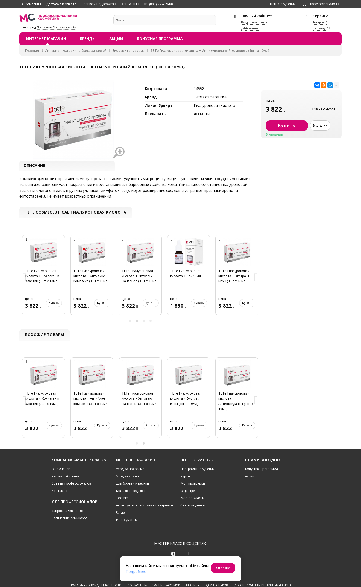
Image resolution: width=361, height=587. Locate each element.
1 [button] (130, 322)
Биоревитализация (128, 50)
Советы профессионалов (71, 484)
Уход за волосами (130, 470)
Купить (54, 303)
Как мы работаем (65, 477)
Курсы (185, 477)
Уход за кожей (94, 50)
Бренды (88, 38)
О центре (187, 491)
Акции (116, 38)
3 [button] (143, 322)
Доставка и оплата (61, 4)
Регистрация (258, 22)
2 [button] (136, 322)
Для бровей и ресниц (132, 484)
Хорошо (223, 568)
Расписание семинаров (70, 519)
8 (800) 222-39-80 (158, 4)
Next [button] (256, 279)
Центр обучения (283, 4)
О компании (31, 4)
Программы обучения (197, 470)
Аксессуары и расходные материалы (144, 506)
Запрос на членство (67, 512)
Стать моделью (192, 506)
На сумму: (320, 28)
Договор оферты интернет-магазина (262, 570)
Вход (244, 22)
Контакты (129, 4)
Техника (122, 499)
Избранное (250, 28)
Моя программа (193, 484)
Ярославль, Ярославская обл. (57, 27)
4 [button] (150, 322)
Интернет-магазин (46, 38)
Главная (32, 50)
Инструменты (126, 521)
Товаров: (320, 22)
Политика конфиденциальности (95, 570)
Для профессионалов (320, 4)
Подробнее (136, 571)
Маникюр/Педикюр (131, 491)
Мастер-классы (192, 499)
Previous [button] (24, 279)
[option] (43, 279)
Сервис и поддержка (98, 4)
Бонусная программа (160, 38)
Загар (120, 513)
